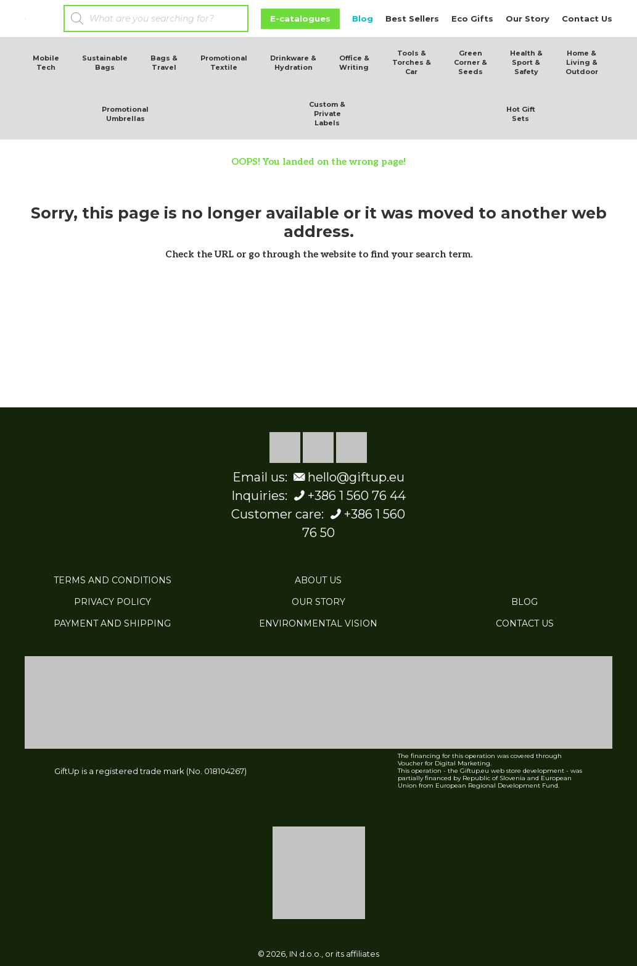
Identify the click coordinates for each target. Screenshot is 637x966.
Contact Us (587, 18)
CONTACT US (525, 623)
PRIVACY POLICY (112, 601)
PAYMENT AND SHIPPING (112, 623)
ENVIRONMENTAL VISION (318, 623)
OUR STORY (318, 601)
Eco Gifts (472, 18)
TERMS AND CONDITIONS (112, 580)
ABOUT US (318, 580)
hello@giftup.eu (347, 477)
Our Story (527, 18)
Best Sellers (412, 18)
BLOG (524, 601)
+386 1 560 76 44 (348, 495)
